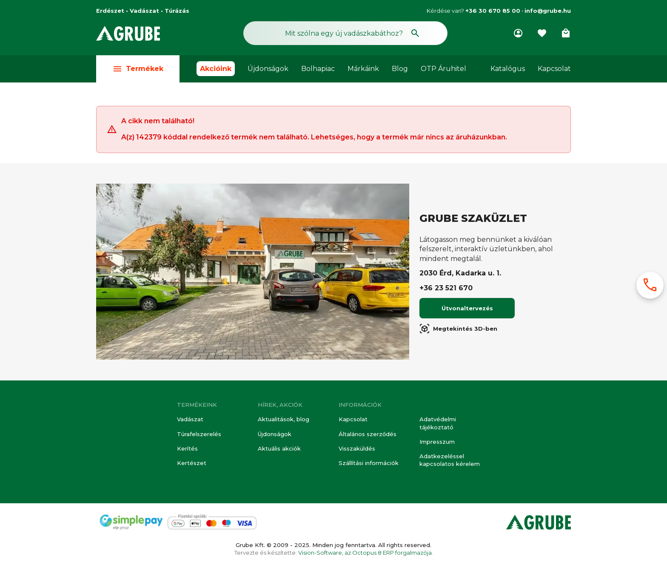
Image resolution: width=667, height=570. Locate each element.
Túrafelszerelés (199, 434)
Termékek (137, 68)
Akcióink (215, 69)
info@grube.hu (547, 10)
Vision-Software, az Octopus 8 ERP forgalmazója (365, 552)
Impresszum (437, 441)
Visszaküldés (357, 448)
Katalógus (507, 69)
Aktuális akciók (279, 448)
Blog (400, 69)
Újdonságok (268, 69)
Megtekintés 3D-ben (458, 329)
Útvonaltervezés (467, 308)
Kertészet (191, 462)
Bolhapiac (318, 69)
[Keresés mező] (345, 33)
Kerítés (187, 448)
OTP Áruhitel (443, 69)
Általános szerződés (367, 434)
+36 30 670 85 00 (492, 10)
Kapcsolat (554, 69)
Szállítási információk (369, 462)
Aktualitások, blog (283, 419)
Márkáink (363, 69)
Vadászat (190, 419)
